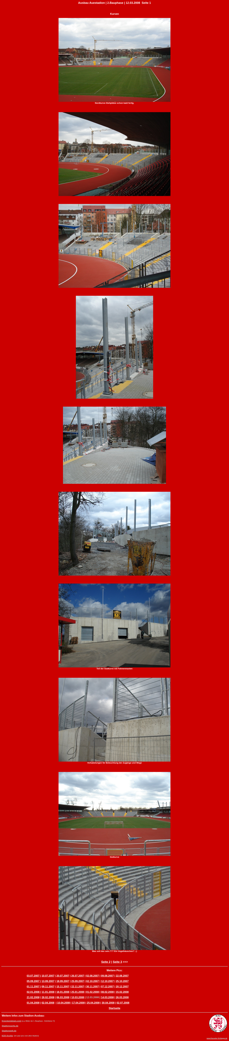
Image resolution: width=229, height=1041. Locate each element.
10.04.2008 (63, 1002)
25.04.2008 (93, 1002)
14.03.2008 (107, 997)
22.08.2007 (122, 975)
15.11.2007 (62, 986)
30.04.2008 (108, 1002)
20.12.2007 (122, 986)
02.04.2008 (48, 1002)
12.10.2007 (107, 981)
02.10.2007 (92, 981)
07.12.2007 (107, 986)
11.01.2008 (48, 992)
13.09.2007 (48, 981)
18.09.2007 (62, 981)
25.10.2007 (122, 981)
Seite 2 (105, 961)
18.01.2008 (62, 992)
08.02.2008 (107, 992)
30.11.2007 (92, 986)
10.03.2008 (77, 997)
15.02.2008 (122, 992)
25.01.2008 (77, 992)
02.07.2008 (123, 1002)
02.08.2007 (92, 975)
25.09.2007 (77, 981)
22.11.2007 (77, 986)
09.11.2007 (48, 986)
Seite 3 (117, 961)
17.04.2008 (78, 1002)
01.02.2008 (92, 992)
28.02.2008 (48, 997)
